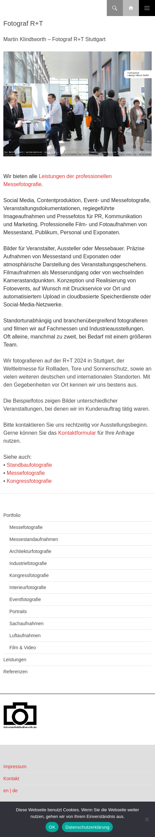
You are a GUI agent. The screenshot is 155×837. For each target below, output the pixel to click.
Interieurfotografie (27, 587)
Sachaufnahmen (26, 623)
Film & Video (22, 647)
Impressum (14, 766)
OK (52, 827)
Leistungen (14, 659)
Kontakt (11, 778)
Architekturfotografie (30, 551)
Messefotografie (26, 473)
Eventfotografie (25, 599)
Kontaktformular (77, 433)
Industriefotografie (28, 563)
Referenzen (15, 671)
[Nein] (146, 819)
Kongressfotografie (29, 481)
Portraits (18, 611)
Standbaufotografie (29, 465)
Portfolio (11, 515)
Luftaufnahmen (25, 635)
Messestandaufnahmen (33, 539)
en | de (10, 790)
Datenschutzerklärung (87, 827)
